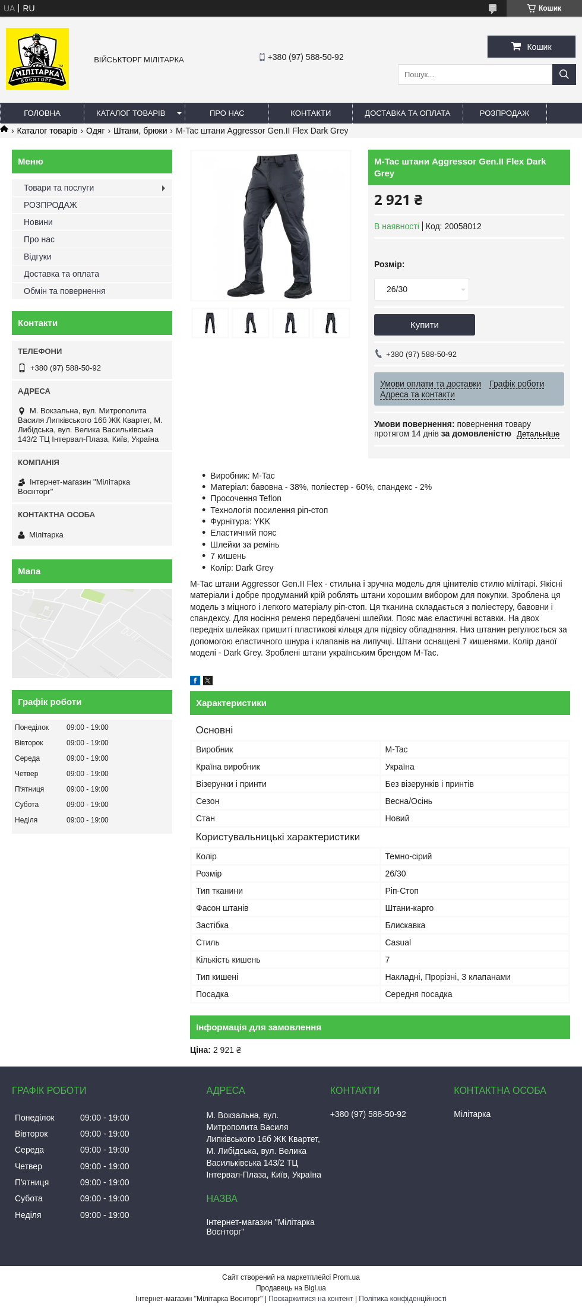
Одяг (95, 130)
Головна (42, 113)
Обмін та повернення (65, 291)
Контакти (310, 113)
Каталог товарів (130, 113)
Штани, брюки (140, 130)
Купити (424, 324)
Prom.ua (346, 1277)
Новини (38, 222)
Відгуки (38, 256)
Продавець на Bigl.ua (291, 1288)
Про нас (227, 113)
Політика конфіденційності (403, 1299)
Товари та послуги (59, 187)
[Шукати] (564, 74)
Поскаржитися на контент (310, 1299)
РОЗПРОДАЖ (504, 113)
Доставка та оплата (407, 113)
